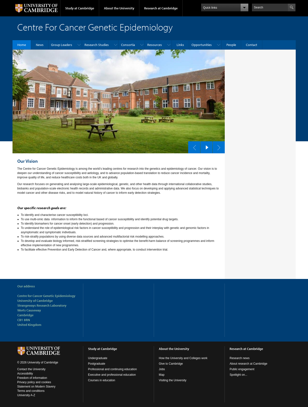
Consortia (128, 45)
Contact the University (31, 369)
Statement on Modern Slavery (36, 386)
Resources (154, 45)
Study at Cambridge (79, 8)
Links (180, 45)
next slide (217, 146)
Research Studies (96, 45)
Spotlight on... (238, 374)
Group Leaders (61, 45)
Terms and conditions (31, 391)
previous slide (192, 146)
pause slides (205, 146)
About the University (119, 8)
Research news (240, 358)
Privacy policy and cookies (34, 382)
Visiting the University (172, 380)
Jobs (162, 369)
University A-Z (26, 395)
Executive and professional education (112, 374)
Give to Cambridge (171, 363)
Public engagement (242, 369)
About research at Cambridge (248, 363)
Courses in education (101, 380)
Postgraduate (96, 363)
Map (161, 374)
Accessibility (25, 373)
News (40, 45)
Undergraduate (97, 358)
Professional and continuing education (112, 369)
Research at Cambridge (161, 8)
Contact (251, 45)
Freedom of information (32, 378)
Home (21, 45)
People (231, 45)
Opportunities (202, 45)
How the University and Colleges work (183, 358)
